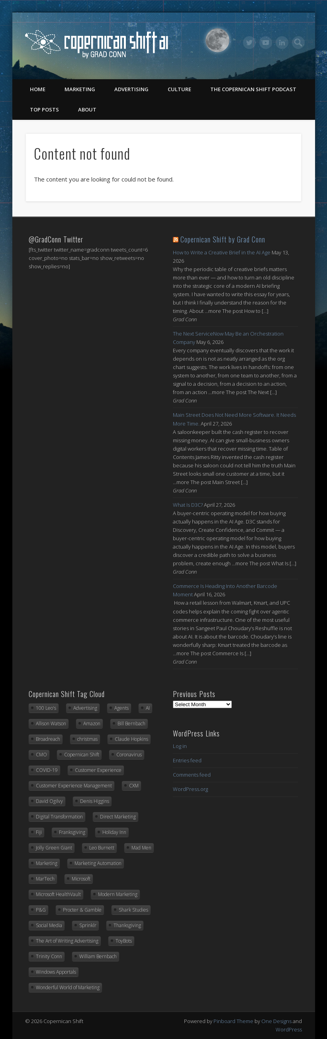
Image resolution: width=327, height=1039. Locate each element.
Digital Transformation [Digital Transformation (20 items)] (59, 816)
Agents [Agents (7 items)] (121, 708)
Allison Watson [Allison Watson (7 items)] (51, 723)
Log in (180, 746)
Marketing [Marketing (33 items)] (46, 863)
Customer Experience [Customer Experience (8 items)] (98, 770)
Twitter (249, 42)
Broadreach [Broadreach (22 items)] (48, 739)
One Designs (276, 1021)
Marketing (80, 89)
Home (37, 89)
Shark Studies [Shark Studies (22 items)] (133, 909)
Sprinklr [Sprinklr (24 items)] (87, 925)
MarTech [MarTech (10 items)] (45, 878)
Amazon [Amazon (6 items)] (91, 723)
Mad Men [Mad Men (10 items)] (141, 847)
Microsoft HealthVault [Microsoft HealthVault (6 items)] (58, 894)
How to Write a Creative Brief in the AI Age (221, 252)
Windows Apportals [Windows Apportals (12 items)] (56, 972)
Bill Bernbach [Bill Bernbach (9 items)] (131, 723)
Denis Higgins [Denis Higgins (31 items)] (94, 801)
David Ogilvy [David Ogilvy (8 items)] (49, 801)
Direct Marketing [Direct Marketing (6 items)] (118, 816)
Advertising (131, 89)
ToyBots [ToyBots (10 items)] (124, 940)
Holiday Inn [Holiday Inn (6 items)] (114, 832)
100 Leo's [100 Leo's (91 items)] (46, 708)
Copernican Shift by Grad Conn (222, 239)
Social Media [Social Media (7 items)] (49, 925)
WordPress (289, 1029)
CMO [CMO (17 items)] (41, 754)
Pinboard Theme (233, 1021)
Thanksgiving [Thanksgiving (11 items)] (127, 925)
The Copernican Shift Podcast (253, 89)
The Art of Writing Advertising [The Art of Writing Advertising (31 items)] (67, 940)
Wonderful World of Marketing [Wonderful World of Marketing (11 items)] (68, 987)
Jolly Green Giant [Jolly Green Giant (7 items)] (54, 847)
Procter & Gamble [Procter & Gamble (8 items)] (82, 909)
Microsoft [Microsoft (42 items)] (81, 878)
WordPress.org (190, 789)
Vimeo (265, 42)
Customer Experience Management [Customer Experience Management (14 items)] (74, 785)
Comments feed (192, 774)
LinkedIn (282, 42)
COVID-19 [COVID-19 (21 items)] (47, 770)
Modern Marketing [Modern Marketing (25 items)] (117, 894)
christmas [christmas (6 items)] (87, 739)
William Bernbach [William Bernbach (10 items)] (98, 956)
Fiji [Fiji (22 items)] (39, 832)
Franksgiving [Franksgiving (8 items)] (72, 832)
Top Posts (44, 109)
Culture (179, 89)
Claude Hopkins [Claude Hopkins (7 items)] (131, 739)
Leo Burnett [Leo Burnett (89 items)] (101, 847)
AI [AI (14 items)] (148, 708)
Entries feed (187, 760)
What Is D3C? (188, 504)
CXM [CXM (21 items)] (134, 785)
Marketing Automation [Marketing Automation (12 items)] (97, 863)
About (87, 109)
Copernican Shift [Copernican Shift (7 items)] (81, 754)
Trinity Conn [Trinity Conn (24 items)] (49, 956)
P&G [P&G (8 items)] (41, 909)
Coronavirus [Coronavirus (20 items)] (129, 754)
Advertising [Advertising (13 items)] (85, 708)
